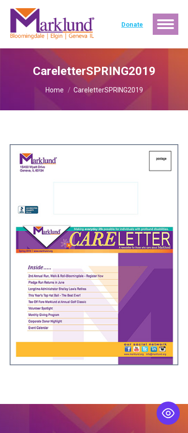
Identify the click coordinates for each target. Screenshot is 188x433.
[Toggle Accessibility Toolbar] (168, 413)
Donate (132, 24)
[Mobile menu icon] (165, 24)
